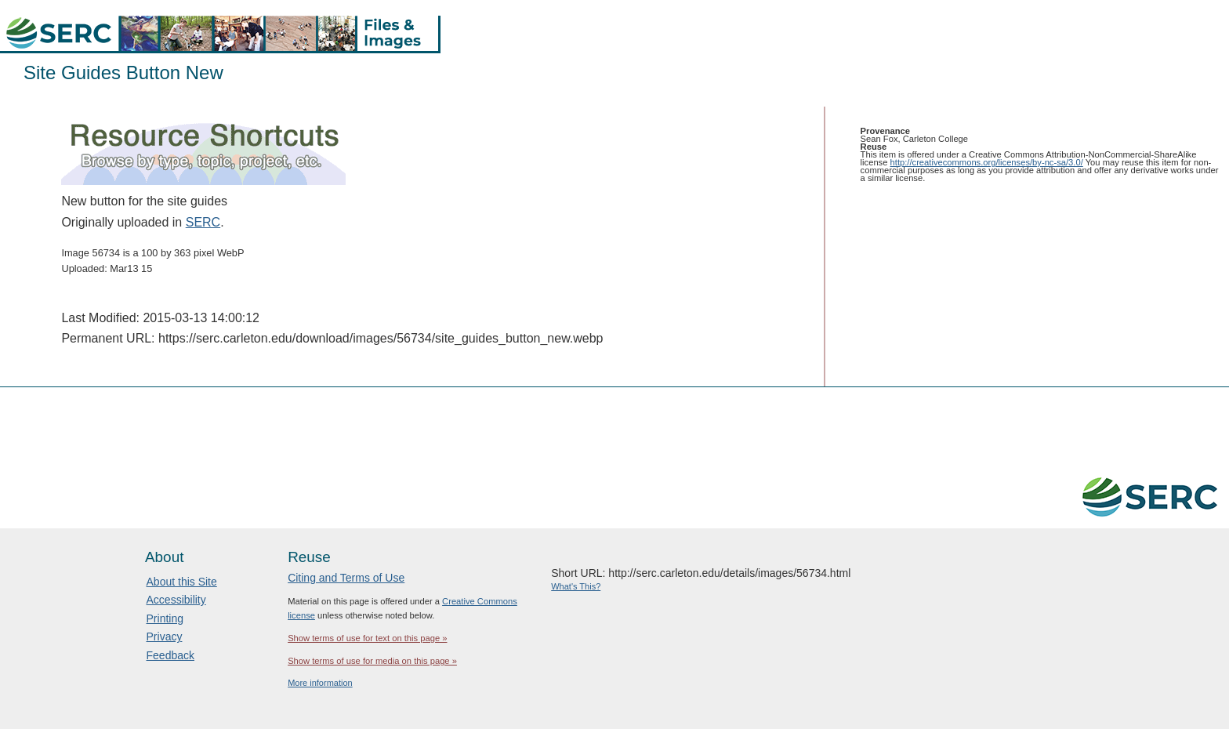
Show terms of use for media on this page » (372, 661)
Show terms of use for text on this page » (367, 638)
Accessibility (176, 599)
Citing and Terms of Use (346, 577)
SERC (203, 222)
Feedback (170, 655)
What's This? (575, 586)
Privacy (165, 636)
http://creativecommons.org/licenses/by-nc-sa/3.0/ (986, 162)
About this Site (182, 581)
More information (320, 682)
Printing (165, 618)
